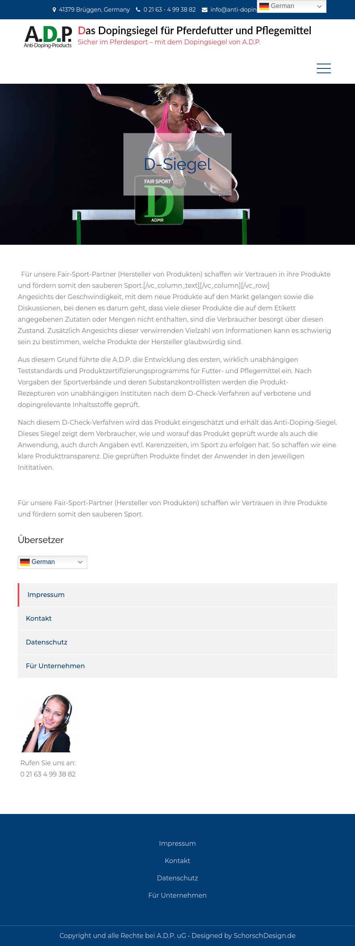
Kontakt (39, 618)
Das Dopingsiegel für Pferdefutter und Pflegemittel (195, 30)
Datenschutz (47, 642)
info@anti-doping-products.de (253, 9)
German (37, 562)
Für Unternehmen (55, 666)
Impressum (46, 595)
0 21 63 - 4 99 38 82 (170, 9)
